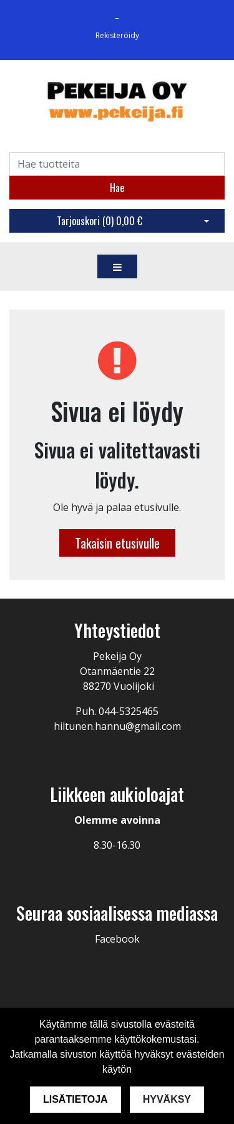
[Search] (117, 164)
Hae (117, 187)
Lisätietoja (75, 1099)
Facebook (117, 939)
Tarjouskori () (99, 220)
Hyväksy (167, 1099)
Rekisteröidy (117, 35)
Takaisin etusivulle (117, 543)
